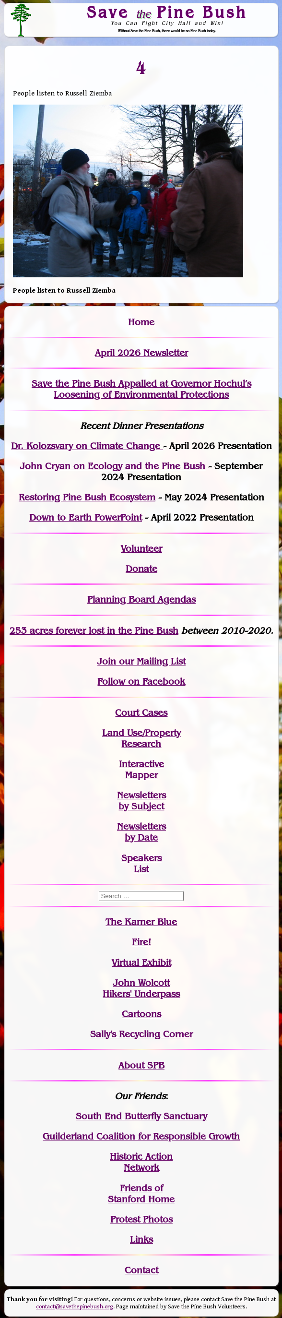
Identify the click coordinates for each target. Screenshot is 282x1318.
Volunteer (141, 548)
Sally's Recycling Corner (141, 1034)
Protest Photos (141, 1219)
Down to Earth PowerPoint (85, 517)
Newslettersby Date (141, 832)
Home (141, 322)
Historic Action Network (141, 1162)
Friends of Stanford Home (141, 1194)
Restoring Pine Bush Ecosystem (87, 497)
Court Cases (141, 712)
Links (141, 1239)
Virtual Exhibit (141, 962)
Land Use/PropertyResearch (141, 738)
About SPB (141, 1065)
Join (106, 661)
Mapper (141, 775)
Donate (141, 568)
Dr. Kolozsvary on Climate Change (87, 445)
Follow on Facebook (141, 681)
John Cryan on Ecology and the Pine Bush (112, 466)
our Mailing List (151, 661)
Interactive (141, 764)
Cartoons (141, 1014)
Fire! (141, 942)
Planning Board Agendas (141, 599)
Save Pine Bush (166, 12)
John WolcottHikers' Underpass (141, 988)
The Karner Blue (141, 921)
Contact (141, 1270)
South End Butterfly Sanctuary (141, 1116)
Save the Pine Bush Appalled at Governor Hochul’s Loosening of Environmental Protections (141, 389)
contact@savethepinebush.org (74, 1306)
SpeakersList (141, 864)
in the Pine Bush (123, 630)
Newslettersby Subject (141, 801)
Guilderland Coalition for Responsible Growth (141, 1136)
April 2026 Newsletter (141, 352)
